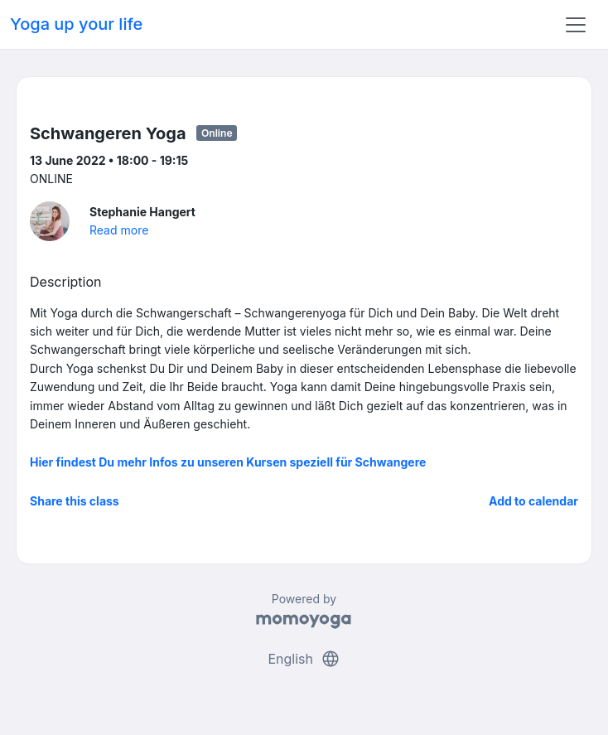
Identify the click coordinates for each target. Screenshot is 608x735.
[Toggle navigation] (575, 25)
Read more (118, 230)
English (304, 659)
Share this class (74, 501)
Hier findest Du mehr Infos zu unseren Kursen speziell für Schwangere (228, 462)
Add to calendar (533, 501)
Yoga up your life (76, 24)
